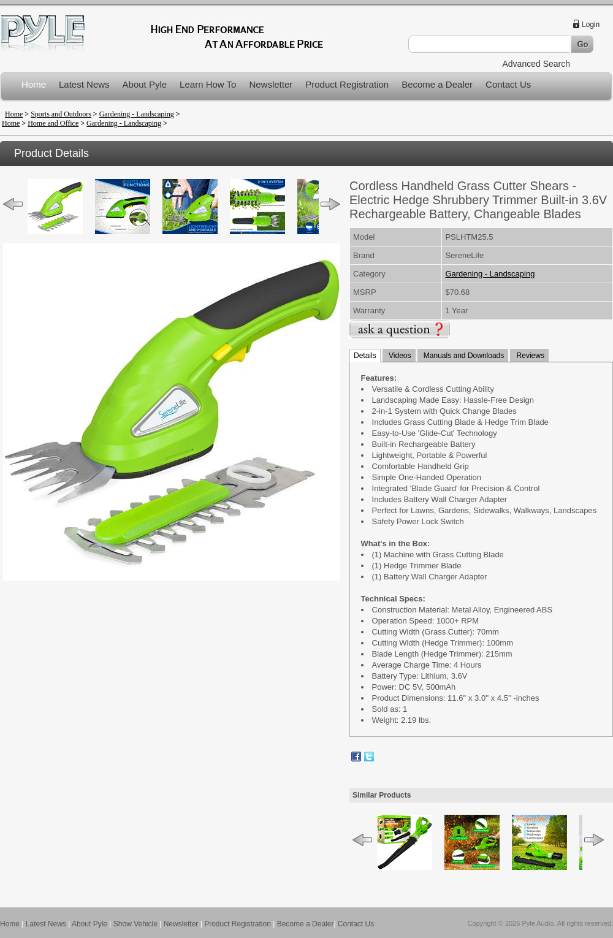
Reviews (529, 355)
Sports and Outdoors (61, 114)
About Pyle (145, 84)
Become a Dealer (437, 84)
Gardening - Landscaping (136, 114)
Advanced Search (536, 64)
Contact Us (508, 84)
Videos (399, 355)
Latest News (84, 84)
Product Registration (347, 84)
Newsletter (270, 84)
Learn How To (208, 84)
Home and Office (53, 123)
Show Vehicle (135, 924)
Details (365, 355)
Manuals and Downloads (463, 355)
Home (33, 84)
